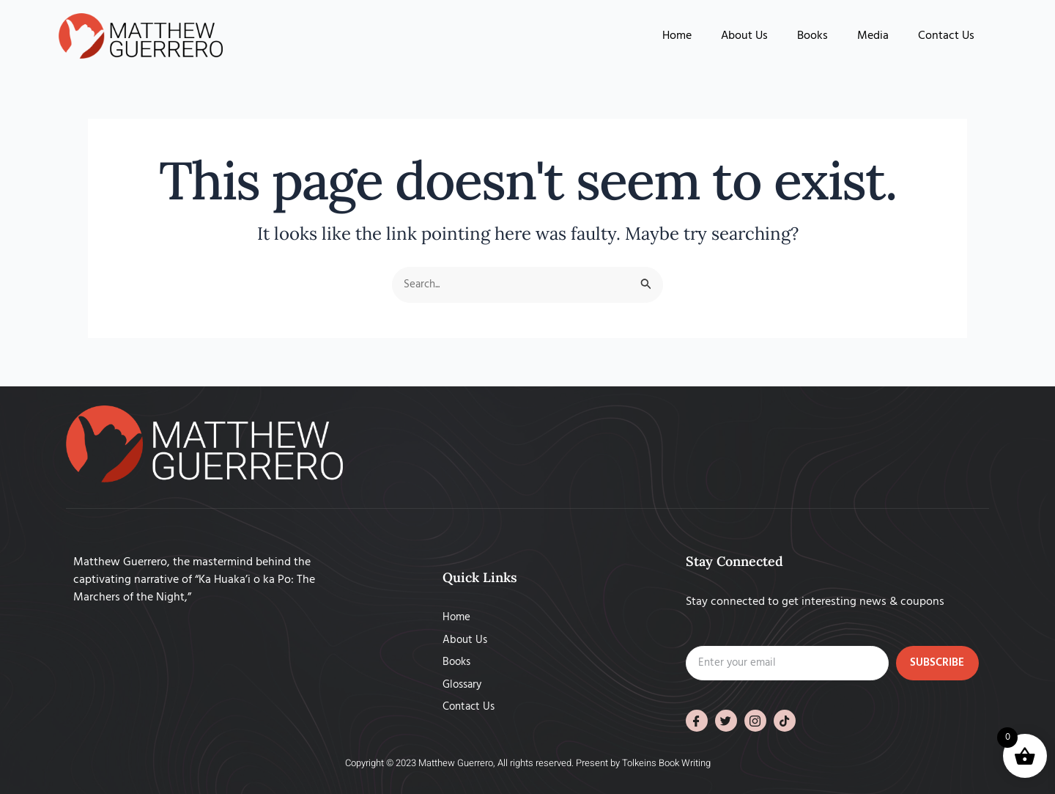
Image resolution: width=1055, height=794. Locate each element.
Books (812, 35)
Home (677, 35)
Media (873, 35)
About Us (744, 35)
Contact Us (946, 35)
